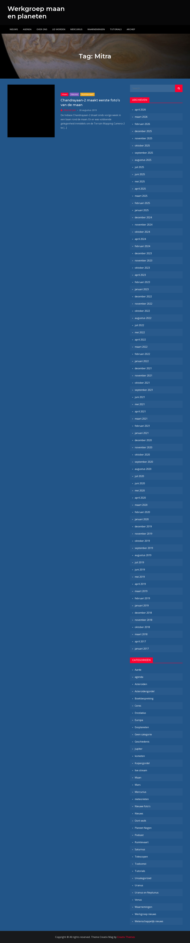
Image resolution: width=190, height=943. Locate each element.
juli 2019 (139, 562)
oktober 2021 (142, 382)
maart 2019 (141, 591)
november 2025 (143, 138)
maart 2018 (141, 634)
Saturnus (140, 849)
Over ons (42, 29)
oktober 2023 (142, 267)
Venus (138, 899)
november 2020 (143, 447)
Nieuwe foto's (142, 806)
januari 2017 (142, 648)
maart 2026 (141, 116)
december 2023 (143, 253)
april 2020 (140, 497)
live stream (141, 770)
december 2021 (143, 368)
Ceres (138, 705)
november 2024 (143, 224)
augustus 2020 (143, 469)
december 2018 (143, 612)
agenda (139, 677)
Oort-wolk (140, 820)
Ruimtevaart (87, 94)
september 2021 (144, 390)
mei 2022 (140, 332)
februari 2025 (142, 203)
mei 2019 (140, 576)
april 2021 (140, 411)
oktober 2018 (142, 627)
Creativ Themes (126, 937)
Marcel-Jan (70, 110)
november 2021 (143, 375)
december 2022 (143, 296)
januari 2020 (142, 519)
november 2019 (143, 533)
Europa (139, 720)
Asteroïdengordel (144, 691)
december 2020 (143, 440)
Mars (138, 784)
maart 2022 (141, 346)
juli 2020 (139, 476)
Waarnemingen (96, 29)
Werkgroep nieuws (145, 914)
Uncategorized (143, 878)
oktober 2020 (142, 454)
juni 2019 (140, 569)
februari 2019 (142, 598)
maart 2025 (141, 195)
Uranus (139, 885)
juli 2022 (139, 325)
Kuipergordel (142, 763)
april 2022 (140, 339)
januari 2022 (142, 361)
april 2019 (140, 584)
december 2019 (143, 526)
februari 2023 (142, 282)
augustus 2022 (143, 318)
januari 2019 (142, 605)
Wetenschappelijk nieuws (149, 921)
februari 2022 (142, 354)
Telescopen (141, 856)
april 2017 (140, 641)
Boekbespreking (144, 698)
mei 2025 (140, 181)
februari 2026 (142, 124)
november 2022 (143, 303)
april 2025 (140, 188)
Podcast (139, 835)
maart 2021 (141, 418)
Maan (64, 94)
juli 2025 (139, 167)
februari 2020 (142, 512)
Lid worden (58, 29)
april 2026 (140, 109)
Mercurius (76, 29)
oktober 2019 (142, 540)
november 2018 (143, 620)
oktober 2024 (142, 231)
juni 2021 (140, 397)
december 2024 (143, 217)
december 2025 (143, 131)
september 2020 (144, 461)
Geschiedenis (142, 741)
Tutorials (116, 29)
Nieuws (14, 29)
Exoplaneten (142, 727)
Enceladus (140, 713)
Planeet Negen (143, 828)
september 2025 (144, 152)
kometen (140, 756)
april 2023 (140, 275)
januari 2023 (142, 289)
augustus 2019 (143, 555)
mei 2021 (140, 404)
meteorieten (142, 799)
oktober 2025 (142, 145)
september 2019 (144, 548)
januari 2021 (142, 433)
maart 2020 (141, 505)
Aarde (138, 669)
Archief (131, 29)
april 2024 (140, 239)
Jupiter (138, 748)
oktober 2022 (142, 310)
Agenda (27, 29)
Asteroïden (141, 684)
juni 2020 (140, 483)
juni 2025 (140, 174)
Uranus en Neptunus (147, 892)
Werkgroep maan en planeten (36, 12)
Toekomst (140, 863)
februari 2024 (142, 246)
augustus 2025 (143, 160)
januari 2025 (142, 210)
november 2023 (143, 260)
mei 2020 (140, 490)
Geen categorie (143, 734)
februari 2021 (142, 425)
